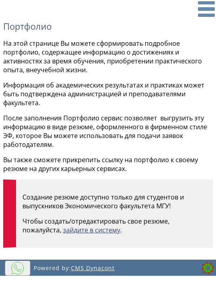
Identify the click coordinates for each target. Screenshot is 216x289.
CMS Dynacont (93, 268)
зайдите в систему (91, 230)
